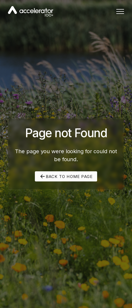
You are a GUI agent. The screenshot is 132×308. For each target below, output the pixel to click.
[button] (120, 11)
